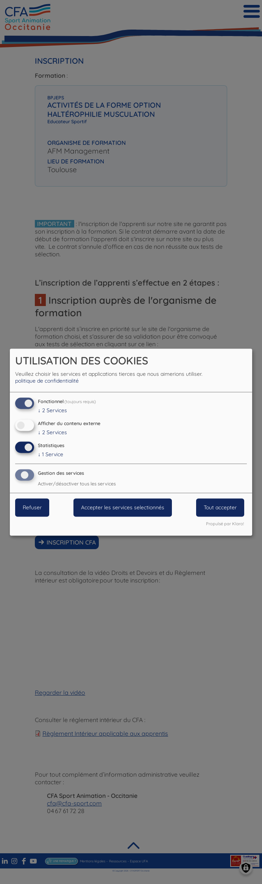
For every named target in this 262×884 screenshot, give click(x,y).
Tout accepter (220, 507)
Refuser (32, 507)
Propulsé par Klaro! (225, 523)
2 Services (52, 411)
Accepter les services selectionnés (122, 507)
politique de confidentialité (47, 381)
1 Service (50, 454)
